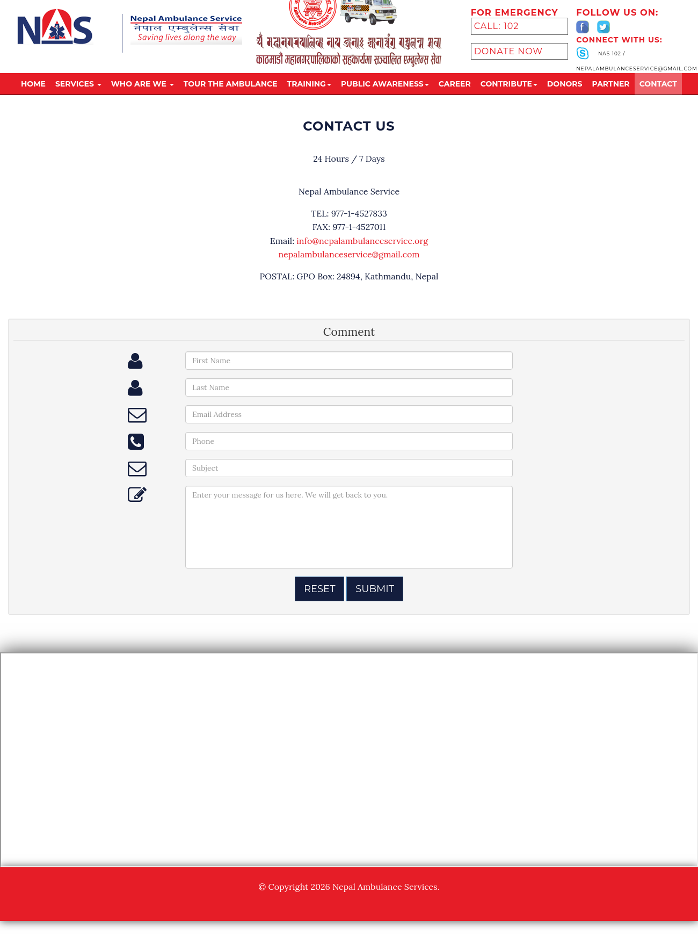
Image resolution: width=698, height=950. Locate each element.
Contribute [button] (509, 100)
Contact (658, 100)
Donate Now (508, 68)
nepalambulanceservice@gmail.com (348, 254)
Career (455, 100)
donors (565, 100)
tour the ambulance (231, 100)
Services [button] (78, 100)
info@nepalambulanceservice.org (362, 240)
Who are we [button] (142, 100)
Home (33, 100)
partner (611, 100)
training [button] (309, 100)
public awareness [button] (385, 100)
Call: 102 (496, 43)
